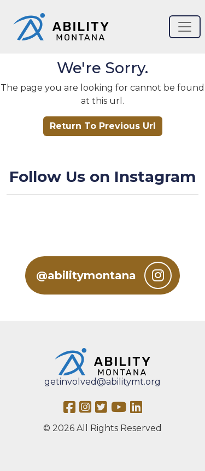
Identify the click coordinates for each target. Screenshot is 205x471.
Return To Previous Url (103, 126)
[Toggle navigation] (185, 26)
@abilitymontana (104, 275)
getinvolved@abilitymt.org (102, 381)
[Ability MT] (61, 27)
